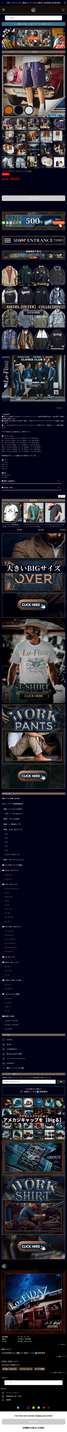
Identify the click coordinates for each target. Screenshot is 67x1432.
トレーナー (8, 909)
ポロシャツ (8, 897)
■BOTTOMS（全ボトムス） (12, 927)
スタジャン (8, 875)
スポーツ (8, 1007)
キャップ (8, 985)
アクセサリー (9, 989)
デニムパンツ (9, 935)
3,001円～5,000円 (11, 1020)
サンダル (8, 967)
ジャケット (8, 879)
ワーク (7, 1011)
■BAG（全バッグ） (9, 957)
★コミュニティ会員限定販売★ (12, 804)
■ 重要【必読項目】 (8, 481)
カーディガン (9, 917)
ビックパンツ (9, 952)
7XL (6, 846)
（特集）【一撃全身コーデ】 (11, 824)
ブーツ (7, 975)
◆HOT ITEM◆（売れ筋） (11, 798)
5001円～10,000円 (11, 1025)
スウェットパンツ (11, 947)
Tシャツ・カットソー (12, 889)
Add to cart (33, 198)
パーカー (8, 913)
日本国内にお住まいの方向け (33, 204)
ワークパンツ (9, 931)
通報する (61, 496)
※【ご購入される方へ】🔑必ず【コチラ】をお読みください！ (33, 24)
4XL (6, 834)
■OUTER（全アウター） (11, 870)
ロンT (7, 901)
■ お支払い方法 (7, 487)
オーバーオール (10, 943)
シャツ (7, 905)
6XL (6, 842)
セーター (8, 921)
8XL (6, 850)
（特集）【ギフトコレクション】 (13, 860)
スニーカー (8, 971)
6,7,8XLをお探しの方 (12, 854)
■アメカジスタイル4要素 (10, 994)
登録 (61, 1082)
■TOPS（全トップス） (10, 884)
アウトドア (8, 998)
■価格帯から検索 (8, 1016)
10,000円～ (9, 1029)
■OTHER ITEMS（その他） (12, 980)
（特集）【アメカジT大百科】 (12, 809)
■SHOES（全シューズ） (10, 962)
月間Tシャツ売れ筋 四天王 (14, 814)
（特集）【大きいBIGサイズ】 (12, 829)
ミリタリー (8, 1003)
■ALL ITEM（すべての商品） (12, 865)
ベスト (7, 893)
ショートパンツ (10, 939)
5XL (6, 838)
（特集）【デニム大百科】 (11, 819)
